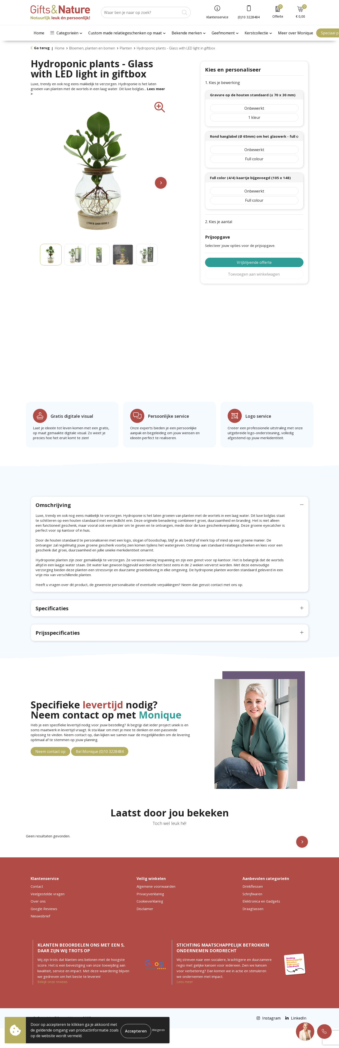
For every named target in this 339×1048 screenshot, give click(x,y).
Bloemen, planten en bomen (92, 48)
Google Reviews (44, 928)
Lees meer (185, 1001)
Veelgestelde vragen (48, 913)
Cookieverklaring (150, 921)
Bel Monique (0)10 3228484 (100, 771)
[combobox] (140, 12)
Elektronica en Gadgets (261, 921)
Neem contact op (50, 771)
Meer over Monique (295, 33)
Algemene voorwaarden (156, 906)
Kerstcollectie (256, 33)
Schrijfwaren (252, 913)
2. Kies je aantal (218, 221)
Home (39, 33)
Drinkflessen (252, 906)
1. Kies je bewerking (222, 82)
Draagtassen (252, 928)
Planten (126, 48)
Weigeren (158, 1030)
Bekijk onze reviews (52, 1001)
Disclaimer (145, 928)
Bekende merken (187, 33)
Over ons (38, 921)
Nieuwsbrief (40, 935)
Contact (37, 906)
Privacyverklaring (150, 913)
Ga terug (42, 47)
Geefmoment (223, 33)
